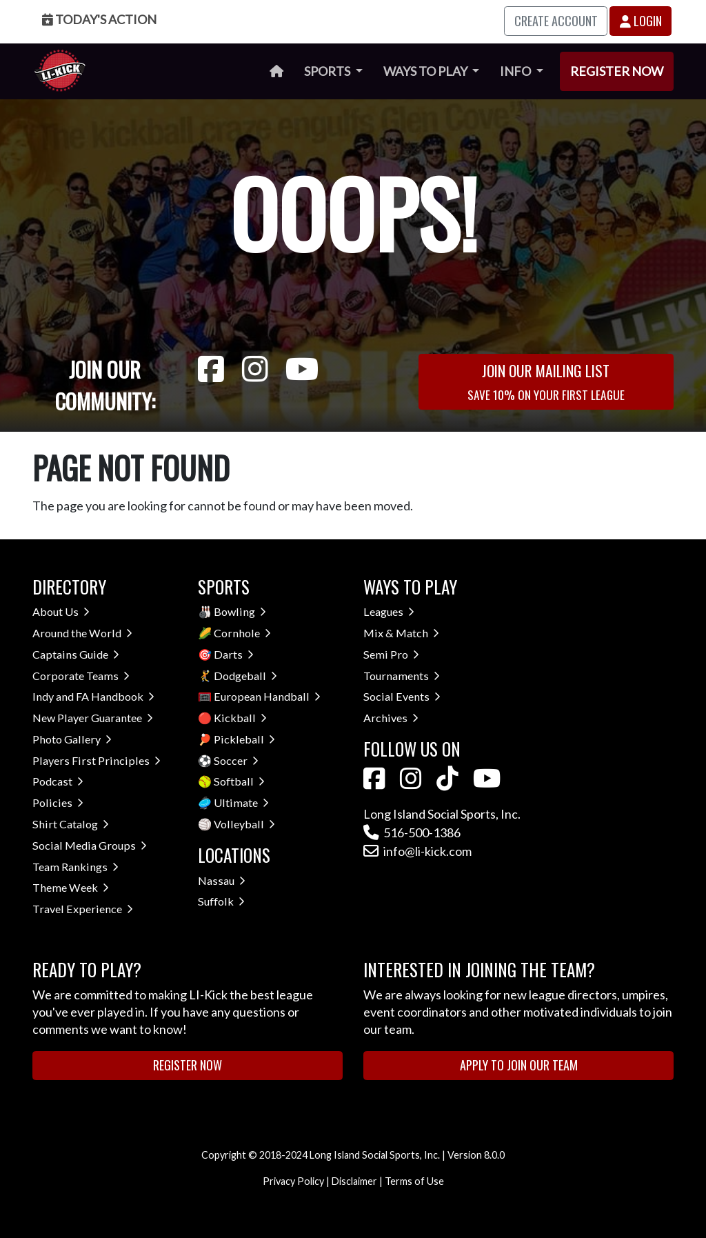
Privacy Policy (293, 1181)
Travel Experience (82, 908)
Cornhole (242, 632)
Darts (234, 654)
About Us (61, 611)
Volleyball (244, 823)
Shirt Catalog (70, 823)
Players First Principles (96, 760)
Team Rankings (75, 866)
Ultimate (241, 802)
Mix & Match (401, 632)
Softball (239, 781)
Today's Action (99, 19)
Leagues (388, 611)
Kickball (240, 717)
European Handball (267, 696)
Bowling (240, 611)
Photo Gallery (72, 739)
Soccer (236, 760)
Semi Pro (391, 654)
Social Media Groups (89, 845)
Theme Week (70, 887)
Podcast (57, 781)
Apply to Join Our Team (519, 1065)
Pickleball (244, 739)
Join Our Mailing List (546, 381)
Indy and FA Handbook (93, 696)
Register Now (616, 71)
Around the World (82, 632)
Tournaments (401, 675)
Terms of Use (414, 1181)
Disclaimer (354, 1181)
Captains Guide (75, 654)
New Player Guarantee (92, 717)
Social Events (402, 696)
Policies (57, 802)
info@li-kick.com (417, 851)
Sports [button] (328, 71)
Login (641, 21)
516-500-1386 (412, 832)
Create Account (556, 21)
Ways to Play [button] (426, 71)
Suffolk (221, 901)
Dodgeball (245, 675)
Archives (390, 717)
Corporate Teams (81, 675)
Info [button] (516, 71)
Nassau (221, 880)
